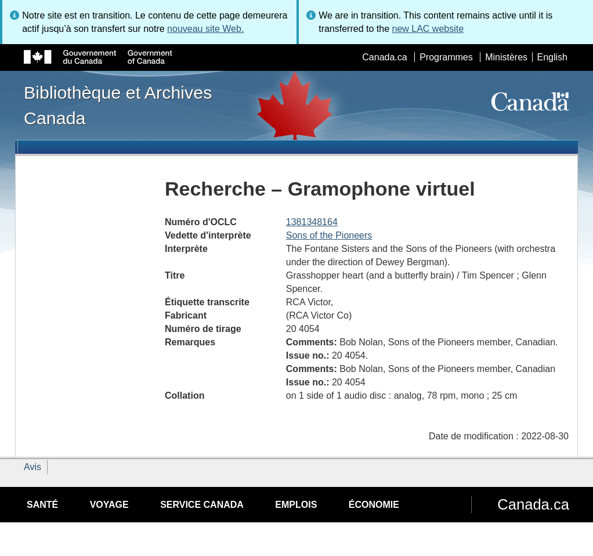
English (552, 57)
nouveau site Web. (205, 29)
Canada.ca (384, 57)
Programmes (446, 57)
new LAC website (428, 29)
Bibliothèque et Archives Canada (118, 105)
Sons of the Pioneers (329, 235)
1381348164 (312, 222)
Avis (32, 467)
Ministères (506, 57)
